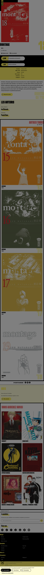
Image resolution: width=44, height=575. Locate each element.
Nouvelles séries (4, 545)
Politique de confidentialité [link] (7, 573)
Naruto (2, 536)
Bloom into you (4, 541)
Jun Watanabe (3, 50)
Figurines (24, 545)
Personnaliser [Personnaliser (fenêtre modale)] (26, 570)
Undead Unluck (25, 536)
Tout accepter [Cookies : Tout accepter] (6, 570)
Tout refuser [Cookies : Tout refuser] (16, 570)
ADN (2, 559)
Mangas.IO (25, 557)
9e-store (2, 557)
